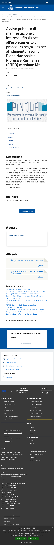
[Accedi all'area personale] (47, 2)
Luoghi (32, 441)
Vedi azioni (18, 81)
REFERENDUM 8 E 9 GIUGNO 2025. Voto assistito (21, 305)
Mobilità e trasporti (35, 416)
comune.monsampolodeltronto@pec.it (12, 468)
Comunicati (33, 430)
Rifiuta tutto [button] (33, 538)
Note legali (7, 522)
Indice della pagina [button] (13, 128)
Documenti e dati (8, 419)
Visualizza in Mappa (27, 211)
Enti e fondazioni (8, 410)
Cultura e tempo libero (36, 404)
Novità (9, 15)
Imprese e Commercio (36, 410)
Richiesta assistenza (35, 460)
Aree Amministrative (9, 404)
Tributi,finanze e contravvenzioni (13, 433)
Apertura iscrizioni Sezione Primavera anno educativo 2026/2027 (26, 291)
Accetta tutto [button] (21, 538)
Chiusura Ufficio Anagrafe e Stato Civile (18, 289)
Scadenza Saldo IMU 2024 (14, 307)
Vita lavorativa (34, 407)
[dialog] (27, 535)
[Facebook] (42, 393)
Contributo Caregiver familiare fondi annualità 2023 (22, 314)
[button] (27, 542)
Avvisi (15, 15)
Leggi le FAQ (33, 457)
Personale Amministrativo (11, 416)
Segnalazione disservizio (36, 454)
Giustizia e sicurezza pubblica (12, 430)
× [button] (52, 527)
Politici (5, 413)
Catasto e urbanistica (36, 413)
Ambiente (6, 436)
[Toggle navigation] (3, 8)
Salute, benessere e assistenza (12, 439)
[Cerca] (51, 8)
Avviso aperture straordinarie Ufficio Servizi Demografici (23, 294)
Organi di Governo (9, 402)
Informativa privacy (9, 519)
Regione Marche (6, 2)
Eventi (32, 443)
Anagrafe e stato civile (36, 402)
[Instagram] (46, 393)
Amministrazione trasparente (12, 516)
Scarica (39, 266)
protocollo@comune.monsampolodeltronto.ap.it (14, 475)
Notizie (32, 427)
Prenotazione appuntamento (38, 452)
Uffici (5, 407)
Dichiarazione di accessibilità (11, 524)
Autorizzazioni (8, 442)
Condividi (10, 81)
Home (3, 15)
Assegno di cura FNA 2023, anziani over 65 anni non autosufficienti (26, 312)
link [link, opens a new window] (42, 535)
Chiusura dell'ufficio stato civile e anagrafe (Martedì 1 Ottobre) (25, 309)
